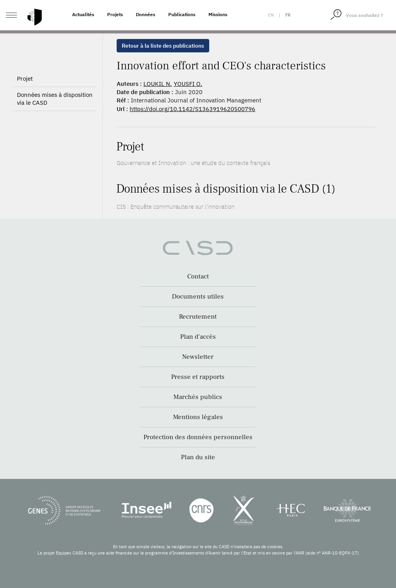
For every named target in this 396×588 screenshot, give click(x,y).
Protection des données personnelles (198, 437)
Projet (25, 99)
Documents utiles (198, 296)
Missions (217, 14)
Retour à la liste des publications (163, 45)
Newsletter (198, 356)
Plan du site (198, 457)
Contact (198, 276)
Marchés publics (197, 397)
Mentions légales (198, 417)
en (271, 15)
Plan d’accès (198, 336)
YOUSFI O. (188, 83)
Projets (115, 14)
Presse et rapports (198, 377)
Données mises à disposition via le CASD (55, 119)
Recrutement (198, 316)
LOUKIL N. (157, 83)
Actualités (83, 14)
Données (145, 14)
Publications (181, 14)
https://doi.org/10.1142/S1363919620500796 (192, 109)
